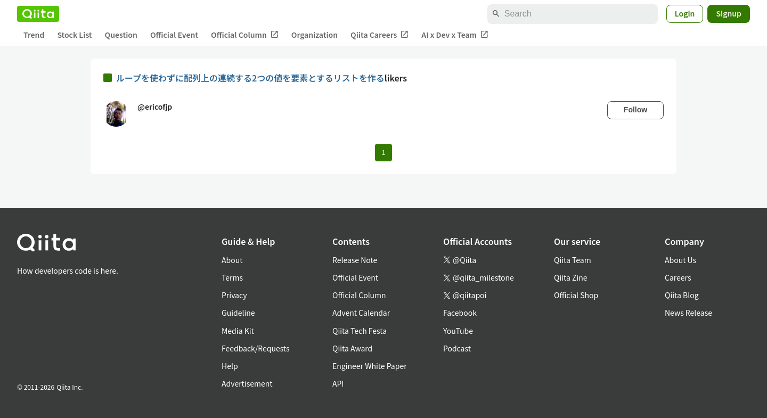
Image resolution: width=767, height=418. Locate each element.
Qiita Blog (682, 295)
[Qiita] (38, 14)
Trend (33, 34)
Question (121, 34)
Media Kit (238, 330)
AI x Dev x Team (454, 34)
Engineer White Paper (369, 365)
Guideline (238, 312)
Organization (314, 34)
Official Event (174, 34)
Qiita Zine (571, 277)
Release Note (354, 260)
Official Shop (576, 295)
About (232, 260)
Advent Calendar (361, 312)
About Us (680, 260)
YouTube (458, 330)
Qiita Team (572, 260)
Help (230, 365)
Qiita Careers (379, 34)
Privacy (234, 295)
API (338, 383)
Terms (232, 277)
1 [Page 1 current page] (383, 153)
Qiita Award (352, 348)
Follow (635, 109)
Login (685, 13)
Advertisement (247, 383)
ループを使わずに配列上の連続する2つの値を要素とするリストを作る (250, 77)
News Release (688, 312)
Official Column (245, 34)
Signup (728, 13)
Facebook (460, 312)
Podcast (457, 348)
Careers (678, 277)
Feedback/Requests (256, 348)
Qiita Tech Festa (359, 330)
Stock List (74, 34)
